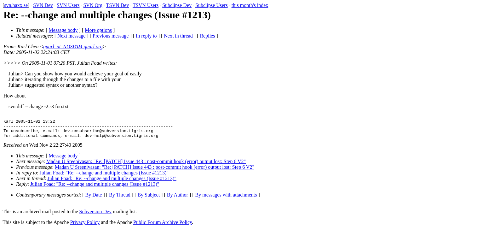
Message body (63, 30)
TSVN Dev (117, 5)
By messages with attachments (226, 199)
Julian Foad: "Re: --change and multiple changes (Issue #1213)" (104, 177)
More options (98, 30)
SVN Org (92, 5)
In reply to (146, 35)
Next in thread (178, 35)
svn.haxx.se (16, 5)
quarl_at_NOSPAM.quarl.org (72, 46)
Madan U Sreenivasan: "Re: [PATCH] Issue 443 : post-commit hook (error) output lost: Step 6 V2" (146, 166)
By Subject (148, 199)
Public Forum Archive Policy (162, 227)
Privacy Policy (85, 227)
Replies (207, 35)
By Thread (119, 199)
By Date (93, 199)
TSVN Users (145, 5)
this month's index (250, 5)
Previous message (111, 35)
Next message (71, 35)
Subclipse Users (211, 5)
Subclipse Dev (177, 5)
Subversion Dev (95, 216)
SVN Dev (43, 5)
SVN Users (68, 5)
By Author (177, 199)
